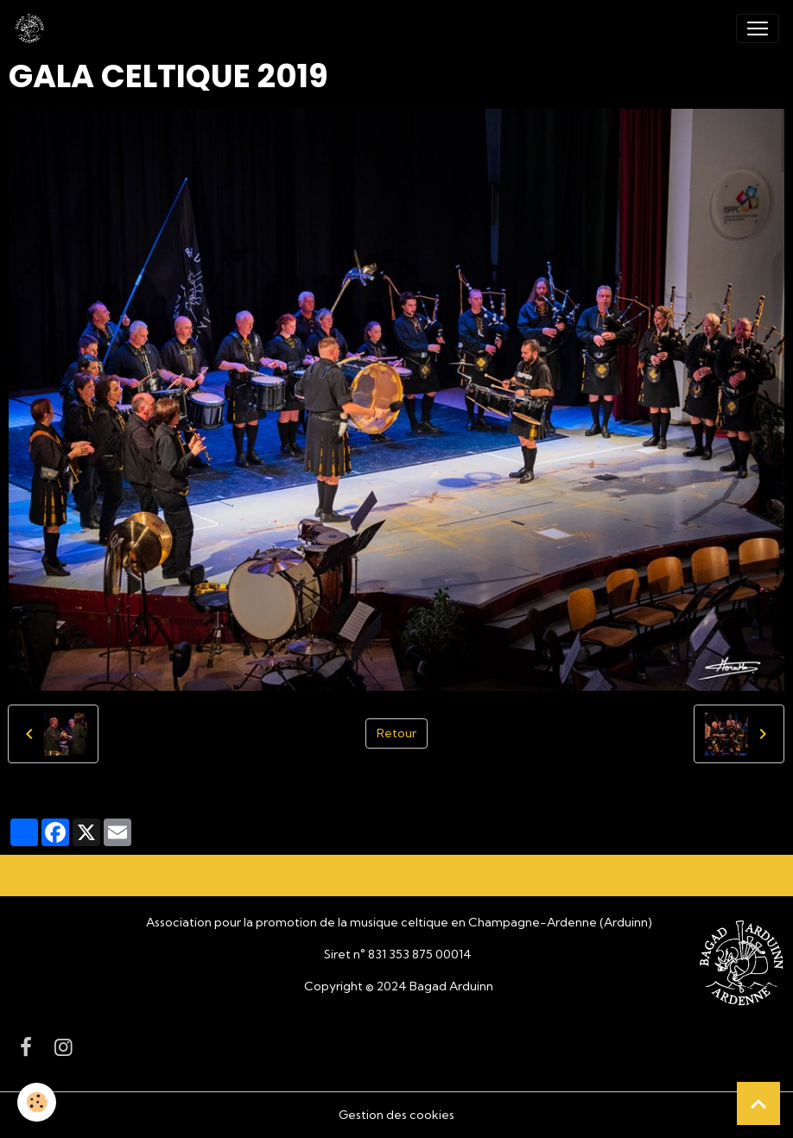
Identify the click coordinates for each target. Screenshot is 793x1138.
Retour (396, 733)
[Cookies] (36, 1102)
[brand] (33, 28)
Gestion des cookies (396, 1114)
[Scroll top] (758, 1103)
